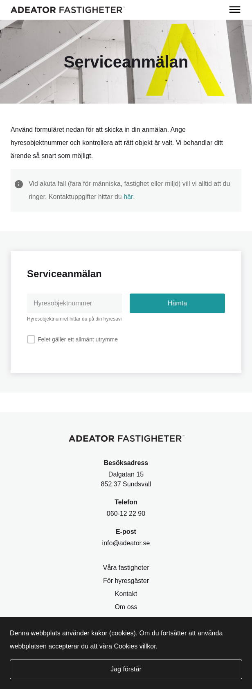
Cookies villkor (134, 646)
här (128, 196)
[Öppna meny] (234, 9)
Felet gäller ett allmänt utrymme (78, 339)
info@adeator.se (126, 543)
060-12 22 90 (126, 513)
